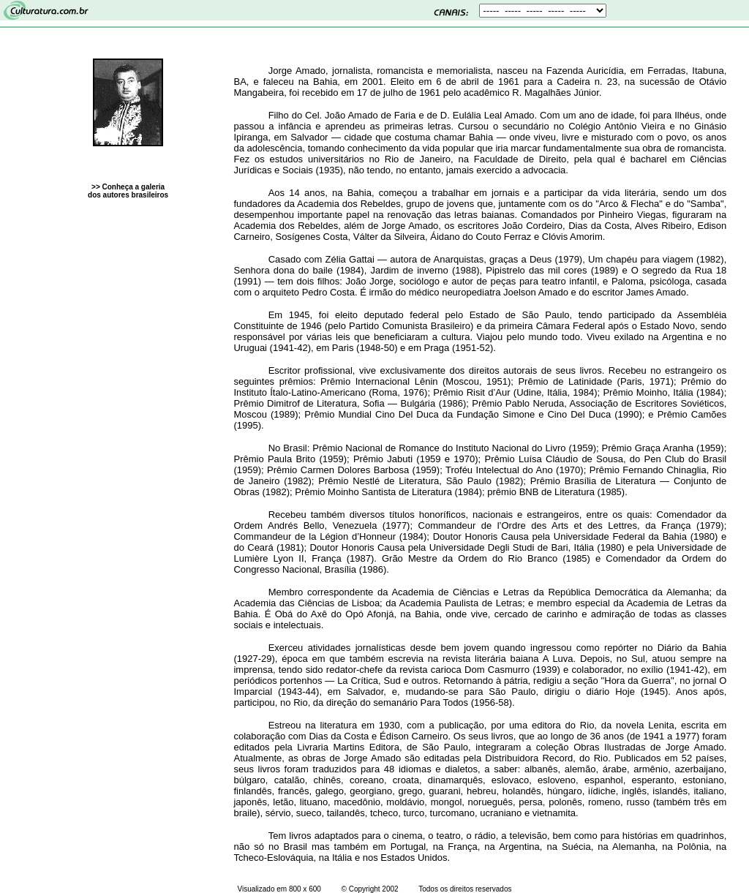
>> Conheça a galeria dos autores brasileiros (128, 191)
